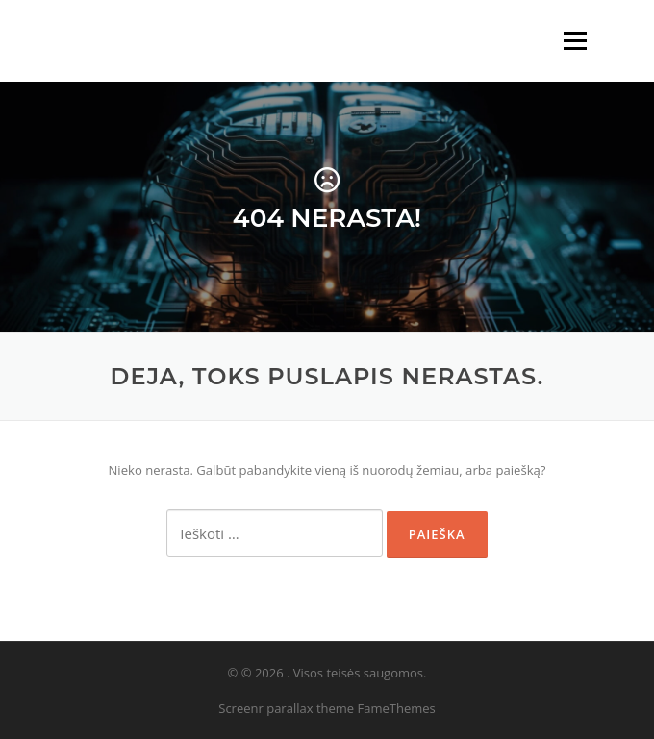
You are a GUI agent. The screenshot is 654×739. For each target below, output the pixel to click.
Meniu (574, 40)
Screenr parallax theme (286, 708)
